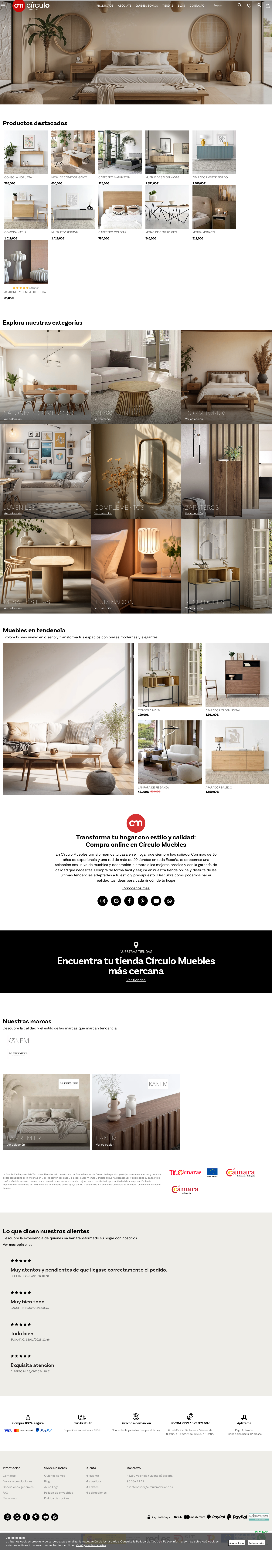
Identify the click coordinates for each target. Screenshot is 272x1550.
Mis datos (92, 1487)
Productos (102, 13)
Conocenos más (136, 889)
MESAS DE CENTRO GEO (161, 232)
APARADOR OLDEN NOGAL (223, 712)
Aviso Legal (51, 1487)
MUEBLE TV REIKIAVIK (64, 232)
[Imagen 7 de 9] (45, 568)
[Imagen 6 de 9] (226, 473)
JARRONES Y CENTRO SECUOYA (25, 293)
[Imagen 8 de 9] (136, 568)
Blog (178, 13)
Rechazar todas (256, 1543)
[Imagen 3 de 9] (226, 378)
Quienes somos (144, 13)
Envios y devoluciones (17, 1481)
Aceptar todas (237, 1543)
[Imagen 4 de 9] (45, 473)
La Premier (24, 1140)
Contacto (194, 13)
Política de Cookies (149, 1541)
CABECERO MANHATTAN (114, 176)
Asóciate (121, 13)
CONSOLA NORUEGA (18, 176)
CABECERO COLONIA (112, 232)
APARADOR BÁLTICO (219, 789)
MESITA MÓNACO (203, 232)
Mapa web (9, 1498)
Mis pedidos (94, 1481)
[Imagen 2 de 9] (136, 378)
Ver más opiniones (19, 1247)
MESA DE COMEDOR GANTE (69, 176)
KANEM (106, 1140)
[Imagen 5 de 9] (136, 473)
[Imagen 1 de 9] (45, 378)
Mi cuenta (92, 1476)
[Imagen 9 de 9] (226, 568)
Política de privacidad (58, 1493)
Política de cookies (57, 1498)
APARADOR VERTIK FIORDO (210, 176)
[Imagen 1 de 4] (136, 51)
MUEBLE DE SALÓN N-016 (162, 176)
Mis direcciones (96, 1493)
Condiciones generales (18, 1487)
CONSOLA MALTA (149, 712)
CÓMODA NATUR (15, 232)
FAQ (5, 1493)
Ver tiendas (136, 982)
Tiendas (165, 13)
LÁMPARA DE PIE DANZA (153, 789)
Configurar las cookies (91, 1545)
